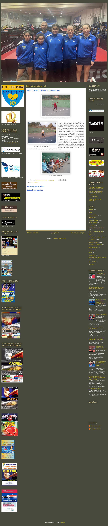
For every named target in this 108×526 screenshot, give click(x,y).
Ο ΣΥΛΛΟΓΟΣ (35, 182)
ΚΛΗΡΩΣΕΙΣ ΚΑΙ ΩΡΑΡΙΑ (95, 388)
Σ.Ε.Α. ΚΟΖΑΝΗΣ (93, 196)
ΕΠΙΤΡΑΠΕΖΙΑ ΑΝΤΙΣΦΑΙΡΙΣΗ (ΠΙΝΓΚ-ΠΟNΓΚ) (96, 327)
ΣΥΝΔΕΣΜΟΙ (92, 250)
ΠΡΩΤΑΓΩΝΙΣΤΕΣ (93, 247)
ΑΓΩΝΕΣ (91, 210)
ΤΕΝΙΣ (90, 252)
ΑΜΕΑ (90, 212)
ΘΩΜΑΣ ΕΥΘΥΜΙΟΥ (95, 426)
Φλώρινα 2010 (92, 261)
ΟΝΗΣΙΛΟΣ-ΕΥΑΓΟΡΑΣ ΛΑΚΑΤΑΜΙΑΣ (95, 200)
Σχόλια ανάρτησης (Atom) (59, 238)
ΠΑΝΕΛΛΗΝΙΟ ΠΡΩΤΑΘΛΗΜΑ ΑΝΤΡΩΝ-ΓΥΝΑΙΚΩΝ (101, 348)
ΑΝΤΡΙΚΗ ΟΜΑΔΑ (93, 215)
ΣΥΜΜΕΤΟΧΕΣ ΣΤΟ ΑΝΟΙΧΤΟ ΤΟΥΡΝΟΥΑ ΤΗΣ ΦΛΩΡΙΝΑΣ (96, 338)
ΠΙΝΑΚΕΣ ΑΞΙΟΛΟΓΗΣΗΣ (95, 244)
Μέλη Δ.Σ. (91, 234)
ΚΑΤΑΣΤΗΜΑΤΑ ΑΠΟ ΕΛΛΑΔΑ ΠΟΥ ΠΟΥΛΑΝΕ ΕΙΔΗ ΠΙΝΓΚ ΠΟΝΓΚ (96, 289)
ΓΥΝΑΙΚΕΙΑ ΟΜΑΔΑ (94, 220)
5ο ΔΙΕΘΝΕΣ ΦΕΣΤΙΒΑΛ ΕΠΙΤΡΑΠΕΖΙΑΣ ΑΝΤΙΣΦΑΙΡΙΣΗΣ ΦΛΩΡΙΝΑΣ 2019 (97, 378)
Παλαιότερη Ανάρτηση (77, 233)
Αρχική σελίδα (55, 233)
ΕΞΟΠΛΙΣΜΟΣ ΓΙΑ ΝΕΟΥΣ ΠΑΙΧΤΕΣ (100, 274)
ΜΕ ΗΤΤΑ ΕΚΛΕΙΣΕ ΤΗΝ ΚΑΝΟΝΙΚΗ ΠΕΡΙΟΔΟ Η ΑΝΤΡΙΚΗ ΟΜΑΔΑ (101, 301)
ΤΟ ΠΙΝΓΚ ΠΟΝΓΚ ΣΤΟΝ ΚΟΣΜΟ (97, 257)
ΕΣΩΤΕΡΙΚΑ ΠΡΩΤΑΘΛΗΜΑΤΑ (96, 228)
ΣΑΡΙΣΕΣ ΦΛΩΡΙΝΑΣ (95, 429)
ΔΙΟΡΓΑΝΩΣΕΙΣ (93, 222)
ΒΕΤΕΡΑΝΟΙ (92, 217)
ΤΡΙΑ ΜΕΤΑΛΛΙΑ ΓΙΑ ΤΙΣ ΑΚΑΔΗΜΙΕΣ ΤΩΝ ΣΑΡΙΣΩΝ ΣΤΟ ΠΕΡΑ (101, 363)
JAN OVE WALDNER (101, 314)
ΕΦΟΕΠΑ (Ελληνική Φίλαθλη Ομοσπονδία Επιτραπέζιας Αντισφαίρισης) (96, 193)
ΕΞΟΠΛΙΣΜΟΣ (92, 225)
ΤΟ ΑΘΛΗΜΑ (92, 255)
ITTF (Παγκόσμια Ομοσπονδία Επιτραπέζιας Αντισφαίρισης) (96, 188)
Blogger (63, 522)
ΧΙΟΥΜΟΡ (91, 264)
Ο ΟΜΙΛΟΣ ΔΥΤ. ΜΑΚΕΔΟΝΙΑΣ (97, 237)
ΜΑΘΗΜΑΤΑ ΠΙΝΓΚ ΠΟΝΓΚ (96, 232)
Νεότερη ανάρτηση (32, 233)
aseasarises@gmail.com (11, 142)
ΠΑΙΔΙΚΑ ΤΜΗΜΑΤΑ (94, 242)
